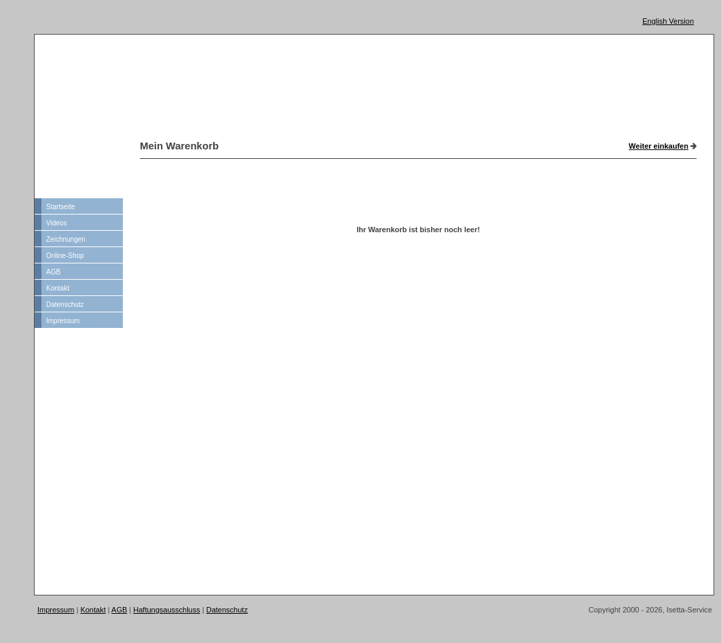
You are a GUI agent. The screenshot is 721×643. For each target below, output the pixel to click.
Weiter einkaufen (658, 146)
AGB (53, 272)
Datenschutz (65, 304)
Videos (56, 223)
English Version (668, 21)
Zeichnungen (66, 239)
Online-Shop (65, 255)
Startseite (60, 206)
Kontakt (57, 288)
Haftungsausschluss (166, 610)
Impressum (62, 321)
